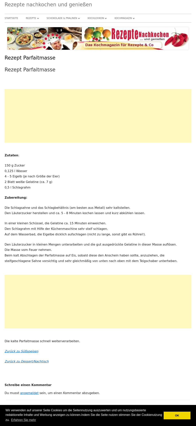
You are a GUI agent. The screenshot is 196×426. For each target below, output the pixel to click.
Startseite (11, 18)
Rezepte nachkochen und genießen (48, 4)
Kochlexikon (96, 18)
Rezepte (31, 18)
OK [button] (177, 415)
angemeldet (29, 393)
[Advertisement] (98, 116)
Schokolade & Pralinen (62, 18)
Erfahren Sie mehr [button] (23, 420)
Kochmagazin (123, 18)
